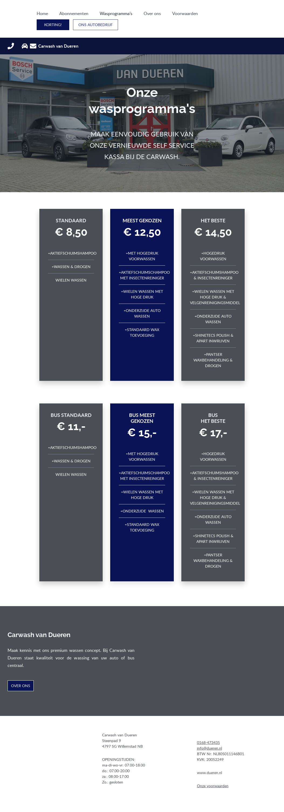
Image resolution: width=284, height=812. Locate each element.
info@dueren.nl (209, 740)
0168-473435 (208, 734)
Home (28, 15)
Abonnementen (59, 15)
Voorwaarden (171, 15)
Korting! (211, 14)
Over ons (138, 15)
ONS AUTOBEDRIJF (254, 14)
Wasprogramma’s (102, 15)
